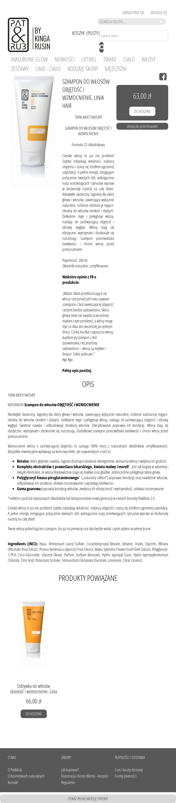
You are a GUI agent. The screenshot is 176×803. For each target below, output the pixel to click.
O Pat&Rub (15, 769)
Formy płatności (125, 776)
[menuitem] (29, 59)
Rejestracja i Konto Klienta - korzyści (84, 776)
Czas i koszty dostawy (129, 769)
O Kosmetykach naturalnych (26, 776)
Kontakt (13, 782)
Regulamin (68, 782)
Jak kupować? (70, 769)
